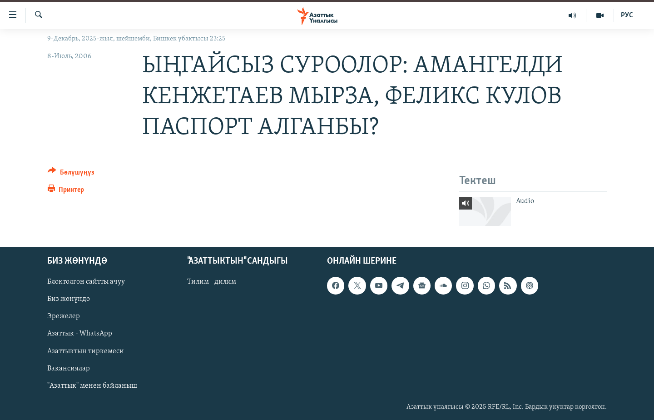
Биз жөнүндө (68, 299)
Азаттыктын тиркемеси (85, 351)
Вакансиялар (68, 368)
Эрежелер (63, 316)
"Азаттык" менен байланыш (92, 386)
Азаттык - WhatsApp (79, 333)
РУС (627, 15)
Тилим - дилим (211, 281)
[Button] (71, 174)
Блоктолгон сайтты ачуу (86, 281)
